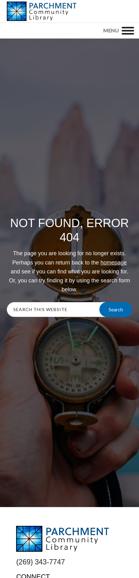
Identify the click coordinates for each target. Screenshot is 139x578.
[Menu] (128, 30)
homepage (114, 263)
